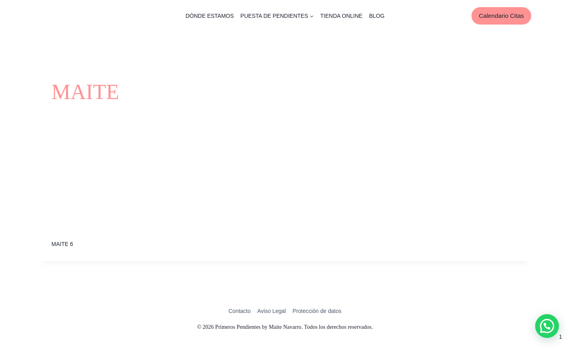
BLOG (376, 16)
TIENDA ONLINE (341, 16)
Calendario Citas (501, 15)
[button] (547, 326)
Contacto (239, 311)
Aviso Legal (271, 311)
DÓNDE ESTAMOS (210, 16)
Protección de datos (317, 311)
